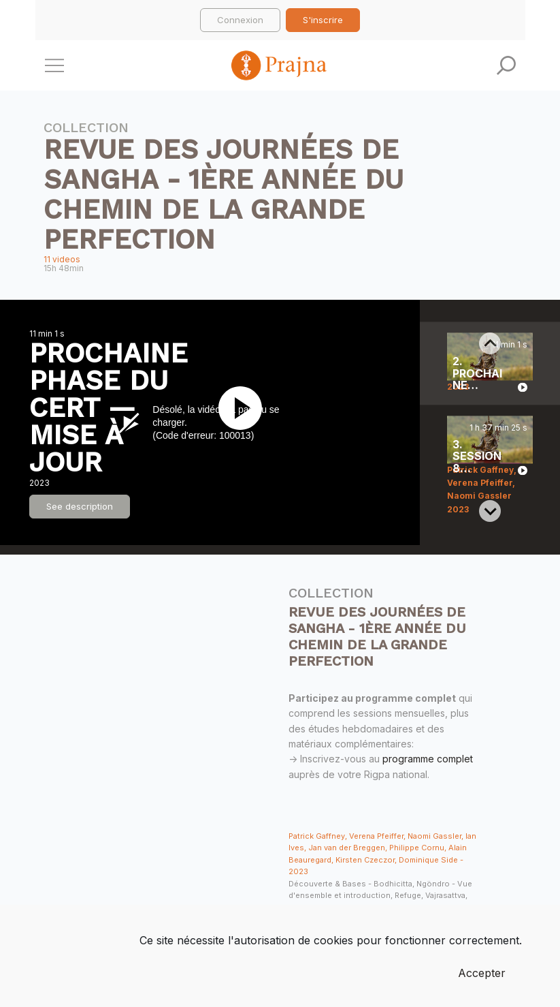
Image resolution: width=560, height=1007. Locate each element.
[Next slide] (490, 511)
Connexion (240, 19)
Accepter (482, 973)
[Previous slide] (490, 343)
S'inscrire (323, 19)
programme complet (427, 758)
